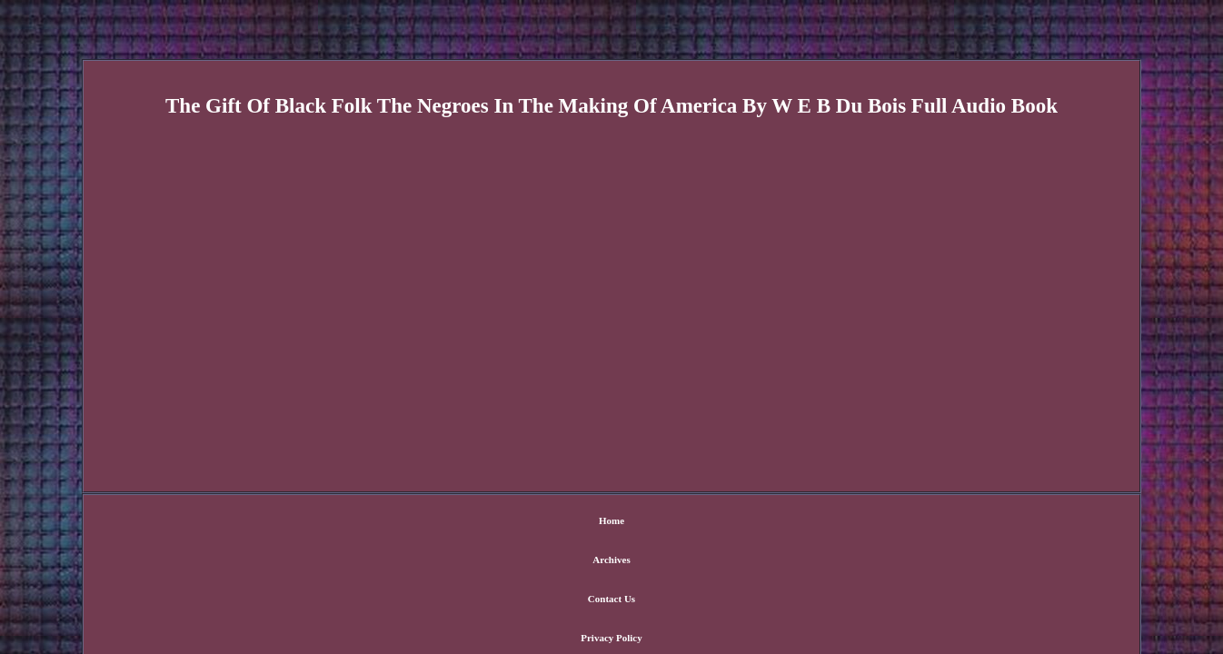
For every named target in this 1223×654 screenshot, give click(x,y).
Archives (506, 522)
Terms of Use (742, 522)
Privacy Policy (657, 522)
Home (448, 522)
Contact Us (576, 522)
